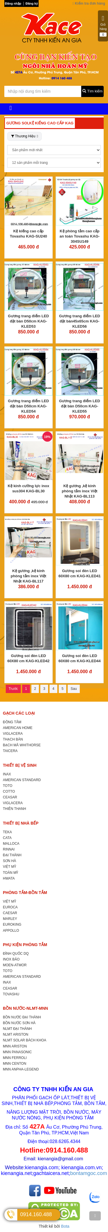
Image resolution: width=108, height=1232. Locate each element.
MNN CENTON (14, 1064)
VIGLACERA (13, 734)
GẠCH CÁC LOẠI (19, 713)
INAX (7, 774)
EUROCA (10, 907)
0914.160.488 (36, 1214)
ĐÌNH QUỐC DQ (16, 954)
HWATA (9, 878)
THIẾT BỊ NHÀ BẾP (21, 823)
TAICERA (10, 751)
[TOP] (95, 1215)
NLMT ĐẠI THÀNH (17, 1029)
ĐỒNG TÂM (12, 722)
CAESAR (10, 913)
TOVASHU (11, 994)
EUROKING (12, 924)
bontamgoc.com (88, 1173)
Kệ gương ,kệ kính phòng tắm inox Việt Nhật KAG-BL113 (79, 491)
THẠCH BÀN (13, 739)
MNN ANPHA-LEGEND (21, 1069)
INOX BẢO (11, 959)
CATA (7, 838)
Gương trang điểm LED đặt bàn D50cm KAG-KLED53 (28, 321)
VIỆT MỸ (9, 867)
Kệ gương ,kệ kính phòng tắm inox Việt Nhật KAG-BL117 (28, 576)
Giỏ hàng (103, 26)
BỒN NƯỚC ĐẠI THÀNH (22, 1017)
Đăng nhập (13, 3)
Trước (13, 689)
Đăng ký (32, 3)
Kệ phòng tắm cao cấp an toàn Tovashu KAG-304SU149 (80, 236)
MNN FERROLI (15, 1058)
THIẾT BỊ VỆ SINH (20, 765)
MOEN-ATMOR (14, 965)
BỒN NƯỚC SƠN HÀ (19, 1023)
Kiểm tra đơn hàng (89, 3)
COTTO (9, 791)
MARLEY (10, 919)
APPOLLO (11, 931)
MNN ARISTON (15, 1046)
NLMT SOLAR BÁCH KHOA (24, 1040)
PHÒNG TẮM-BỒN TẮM (25, 892)
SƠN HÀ (9, 861)
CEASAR (10, 797)
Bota (65, 1226)
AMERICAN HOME (18, 728)
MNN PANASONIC (17, 1052)
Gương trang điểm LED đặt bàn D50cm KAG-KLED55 (79, 406)
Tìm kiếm (92, 91)
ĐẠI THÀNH (12, 855)
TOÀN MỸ (10, 873)
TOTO (7, 786)
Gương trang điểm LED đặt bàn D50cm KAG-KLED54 (28, 406)
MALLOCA (11, 844)
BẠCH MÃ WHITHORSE (22, 745)
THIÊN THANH (14, 809)
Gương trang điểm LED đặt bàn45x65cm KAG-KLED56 (79, 321)
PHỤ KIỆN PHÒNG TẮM (25, 944)
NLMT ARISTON (15, 1034)
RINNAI (9, 849)
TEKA (7, 832)
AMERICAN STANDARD (22, 780)
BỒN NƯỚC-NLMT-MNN (25, 1008)
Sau (74, 689)
